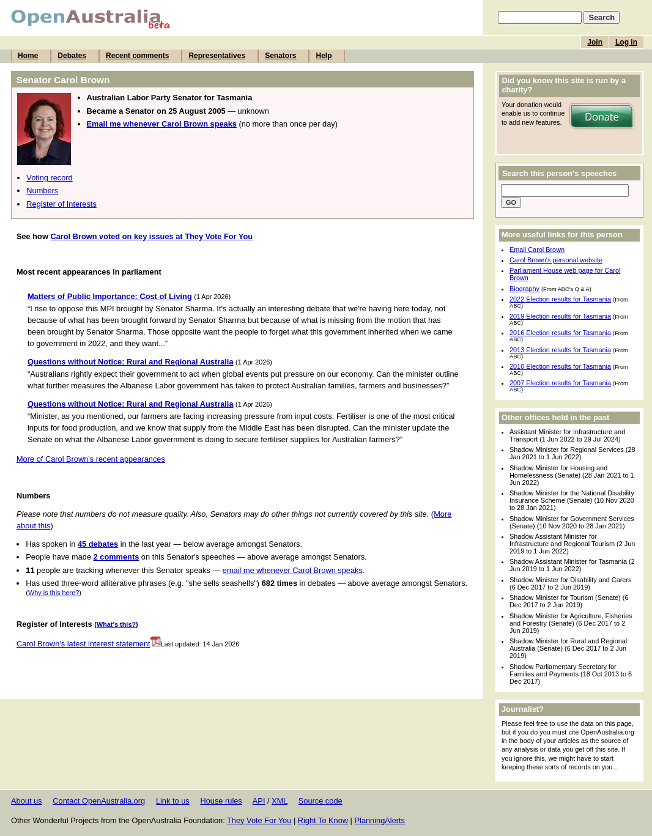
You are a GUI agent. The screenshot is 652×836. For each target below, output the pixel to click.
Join (594, 42)
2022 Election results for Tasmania (560, 299)
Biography (524, 288)
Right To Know (323, 820)
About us (26, 800)
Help (324, 55)
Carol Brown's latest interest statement (89, 643)
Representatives (216, 55)
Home (28, 55)
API (259, 800)
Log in (626, 42)
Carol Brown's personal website (555, 260)
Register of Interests (61, 204)
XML (279, 800)
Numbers (42, 190)
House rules (221, 800)
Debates (71, 55)
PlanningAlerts (380, 820)
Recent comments (137, 55)
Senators (280, 55)
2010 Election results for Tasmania (560, 366)
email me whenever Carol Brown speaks (293, 570)
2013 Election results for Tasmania (560, 349)
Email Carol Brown (537, 249)
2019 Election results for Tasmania (560, 316)
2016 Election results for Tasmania (560, 332)
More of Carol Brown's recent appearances (91, 459)
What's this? (116, 624)
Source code (320, 800)
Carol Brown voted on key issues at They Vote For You (151, 236)
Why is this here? (53, 592)
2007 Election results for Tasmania (560, 383)
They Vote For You (259, 820)
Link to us (173, 800)
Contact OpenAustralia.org (99, 800)
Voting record (49, 177)
